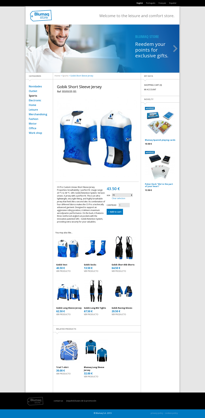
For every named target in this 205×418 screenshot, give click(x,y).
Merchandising (38, 114)
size (108, 195)
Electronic (35, 100)
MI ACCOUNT (150, 89)
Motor (33, 123)
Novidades (35, 86)
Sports (33, 95)
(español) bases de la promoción (81, 400)
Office (32, 128)
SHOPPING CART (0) (153, 85)
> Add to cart (114, 211)
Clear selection (118, 198)
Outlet (33, 91)
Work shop (35, 133)
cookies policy (171, 413)
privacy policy (157, 413)
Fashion (33, 119)
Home (32, 105)
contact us (58, 400)
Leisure (33, 109)
